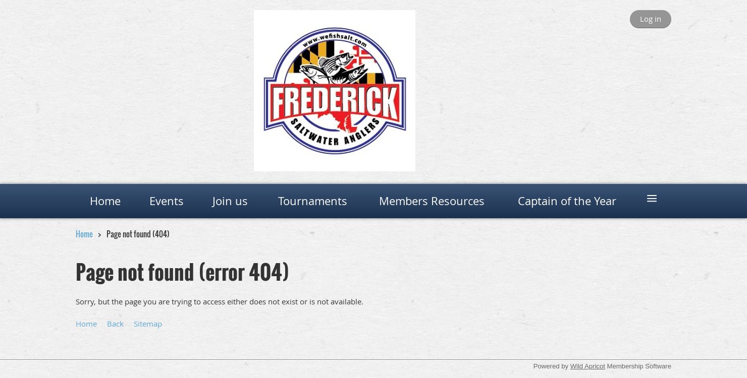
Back (115, 324)
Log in (650, 19)
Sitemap (148, 324)
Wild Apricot (587, 366)
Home (84, 233)
